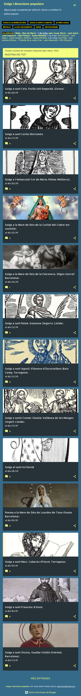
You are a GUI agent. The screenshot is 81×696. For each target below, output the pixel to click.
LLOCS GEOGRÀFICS (23, 27)
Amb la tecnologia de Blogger (40, 692)
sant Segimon (9, 35)
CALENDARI (8, 33)
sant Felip (62, 38)
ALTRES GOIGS (62, 23)
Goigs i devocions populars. (18, 686)
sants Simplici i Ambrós (20, 38)
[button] (74, 98)
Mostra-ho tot (15, 54)
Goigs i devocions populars (24, 4)
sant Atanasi (63, 35)
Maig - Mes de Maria (26, 33)
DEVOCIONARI (51, 27)
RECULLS (7, 27)
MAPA (38, 27)
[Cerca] (69, 5)
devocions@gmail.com (66, 686)
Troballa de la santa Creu (30, 40)
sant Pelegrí (24, 35)
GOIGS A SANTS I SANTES (41, 23)
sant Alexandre (51, 40)
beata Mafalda (39, 35)
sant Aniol (73, 33)
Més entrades (40, 678)
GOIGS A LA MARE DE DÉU (14, 23)
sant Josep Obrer (57, 33)
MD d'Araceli (66, 40)
